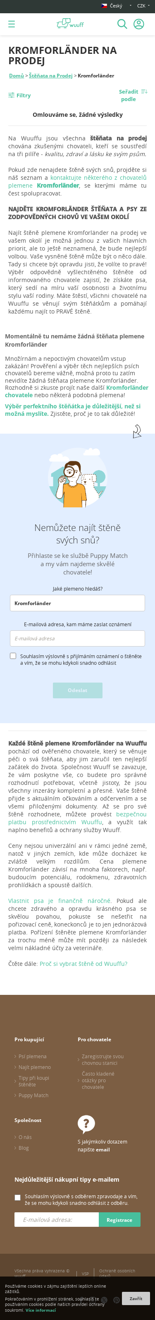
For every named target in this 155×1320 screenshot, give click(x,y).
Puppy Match (33, 1095)
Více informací (41, 1310)
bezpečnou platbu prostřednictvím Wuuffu (77, 818)
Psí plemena (33, 1056)
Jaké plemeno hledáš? (78, 588)
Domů (16, 75)
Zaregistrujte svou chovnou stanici (103, 1059)
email (103, 1149)
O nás (25, 1137)
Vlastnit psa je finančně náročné (59, 901)
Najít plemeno (35, 1067)
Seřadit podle (128, 95)
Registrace (119, 1219)
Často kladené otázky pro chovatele (98, 1080)
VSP (85, 1274)
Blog (24, 1147)
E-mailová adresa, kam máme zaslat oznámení (77, 624)
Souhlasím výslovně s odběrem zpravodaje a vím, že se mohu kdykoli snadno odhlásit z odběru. (81, 1199)
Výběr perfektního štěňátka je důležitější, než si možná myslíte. (73, 409)
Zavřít (136, 1298)
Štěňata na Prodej (51, 75)
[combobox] (77, 603)
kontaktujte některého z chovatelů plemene (77, 181)
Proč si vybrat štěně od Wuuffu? (83, 964)
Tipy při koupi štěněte (34, 1081)
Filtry (24, 95)
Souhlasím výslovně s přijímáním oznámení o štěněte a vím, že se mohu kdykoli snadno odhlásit (81, 659)
